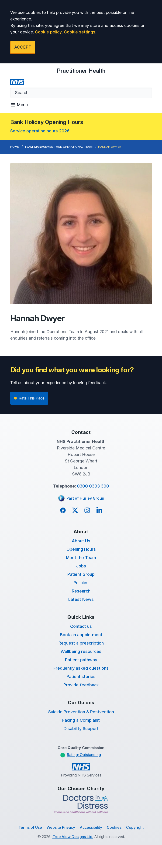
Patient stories (81, 676)
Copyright (135, 827)
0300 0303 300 (93, 486)
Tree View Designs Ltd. (72, 836)
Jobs (81, 565)
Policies (81, 582)
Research (81, 591)
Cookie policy (48, 31)
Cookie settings (79, 31)
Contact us (81, 626)
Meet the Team (81, 557)
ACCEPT (22, 47)
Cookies (114, 827)
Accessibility (91, 827)
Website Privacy (61, 827)
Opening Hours (81, 549)
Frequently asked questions (81, 668)
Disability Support (81, 728)
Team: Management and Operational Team (58, 146)
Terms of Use (30, 827)
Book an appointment (81, 634)
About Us (81, 540)
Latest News (81, 599)
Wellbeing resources (81, 651)
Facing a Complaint (81, 720)
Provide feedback (81, 684)
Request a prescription (81, 643)
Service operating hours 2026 (39, 130)
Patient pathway (81, 659)
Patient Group (81, 574)
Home (14, 146)
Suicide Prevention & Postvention (81, 711)
